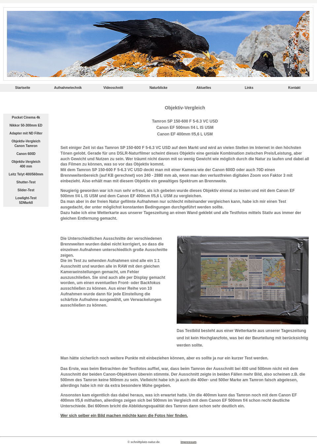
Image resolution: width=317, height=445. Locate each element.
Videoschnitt (113, 88)
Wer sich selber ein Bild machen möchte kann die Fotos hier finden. (124, 415)
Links (249, 88)
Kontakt (294, 88)
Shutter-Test (25, 182)
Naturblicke (158, 88)
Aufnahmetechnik (68, 88)
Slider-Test (26, 190)
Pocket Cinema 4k (26, 117)
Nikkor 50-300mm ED (26, 125)
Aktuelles (203, 88)
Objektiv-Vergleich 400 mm (26, 164)
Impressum (188, 442)
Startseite (22, 88)
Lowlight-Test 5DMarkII (25, 200)
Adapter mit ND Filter (26, 133)
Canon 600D (26, 154)
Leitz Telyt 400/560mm (26, 174)
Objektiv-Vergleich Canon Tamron (26, 143)
